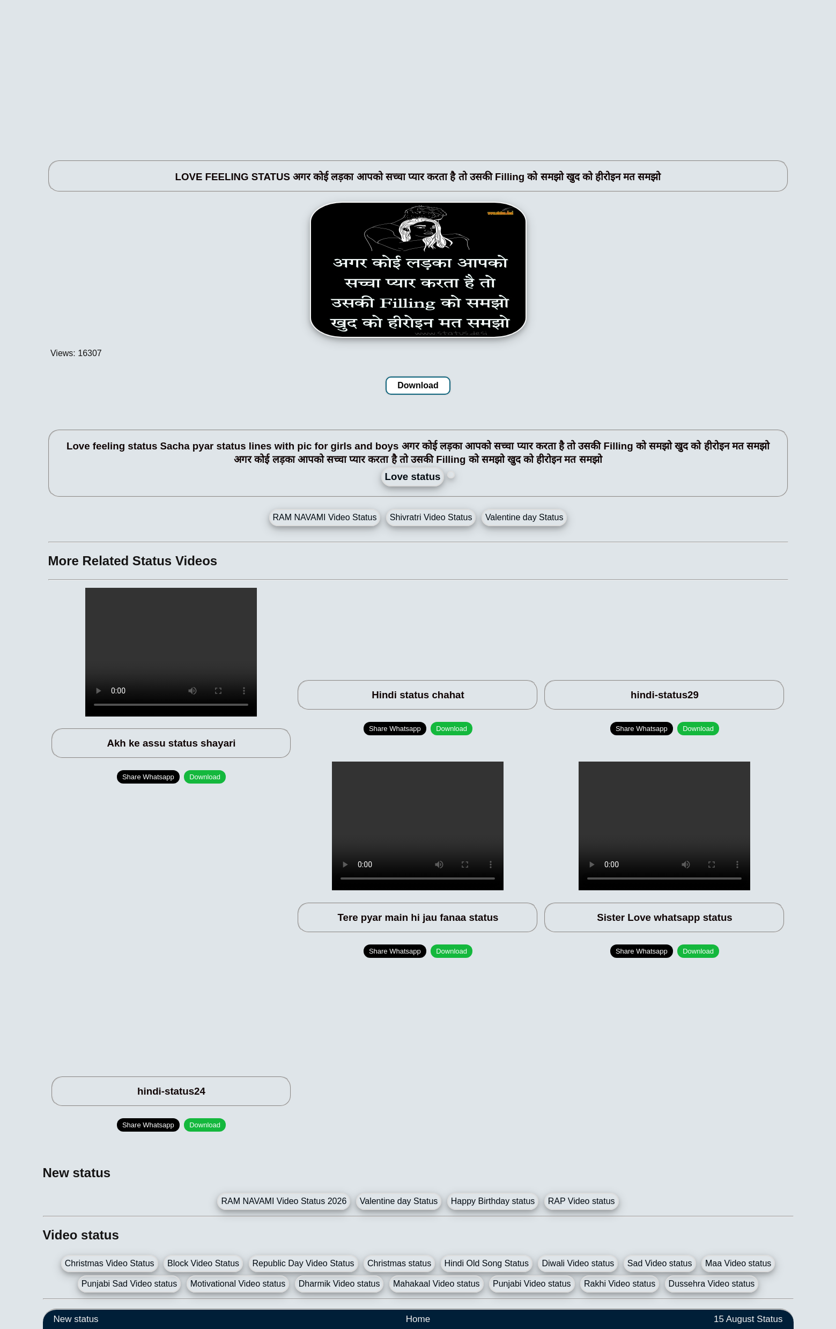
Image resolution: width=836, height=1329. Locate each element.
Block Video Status (203, 1263)
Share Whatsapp (148, 777)
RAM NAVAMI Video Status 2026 (283, 1201)
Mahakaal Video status (436, 1283)
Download (417, 385)
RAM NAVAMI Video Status (325, 517)
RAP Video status (581, 1201)
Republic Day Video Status (303, 1263)
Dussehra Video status (712, 1283)
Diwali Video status (578, 1263)
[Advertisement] (364, 75)
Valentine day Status (524, 517)
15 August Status (748, 1319)
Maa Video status (738, 1263)
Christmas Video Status (109, 1263)
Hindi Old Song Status (487, 1263)
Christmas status (399, 1263)
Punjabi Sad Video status (129, 1283)
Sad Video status (659, 1263)
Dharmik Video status (339, 1283)
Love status (413, 476)
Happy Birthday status (493, 1201)
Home (418, 1319)
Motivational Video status (238, 1283)
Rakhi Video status (619, 1283)
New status (76, 1319)
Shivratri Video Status (431, 517)
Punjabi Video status (532, 1283)
